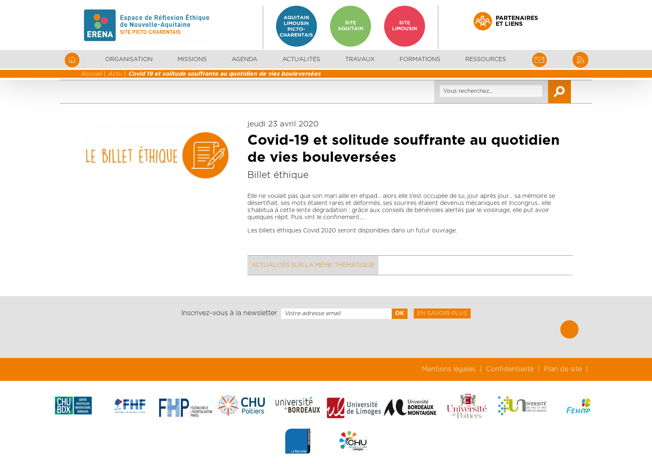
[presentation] (326, 338)
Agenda (244, 59)
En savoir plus (442, 313)
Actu (115, 74)
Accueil (91, 74)
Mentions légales (449, 369)
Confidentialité (509, 369)
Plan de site (563, 369)
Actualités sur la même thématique (313, 265)
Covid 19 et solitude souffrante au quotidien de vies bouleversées (224, 74)
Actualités (301, 59)
